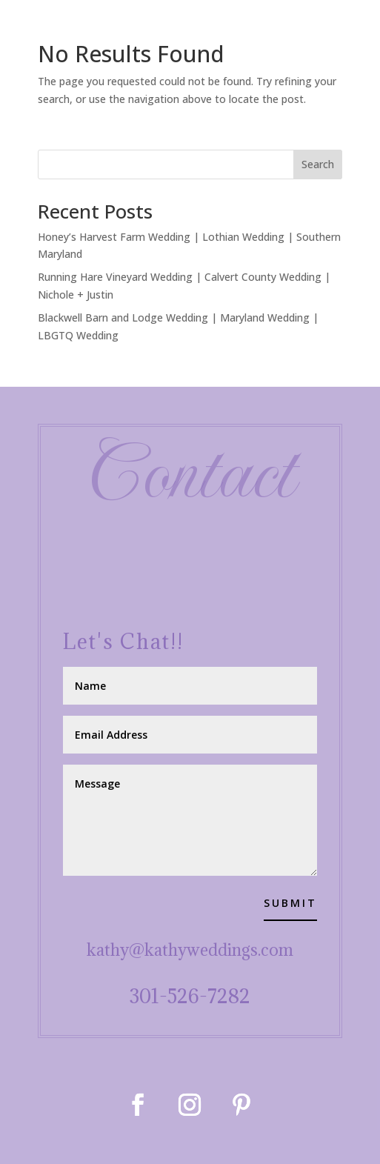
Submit (290, 903)
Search (317, 164)
